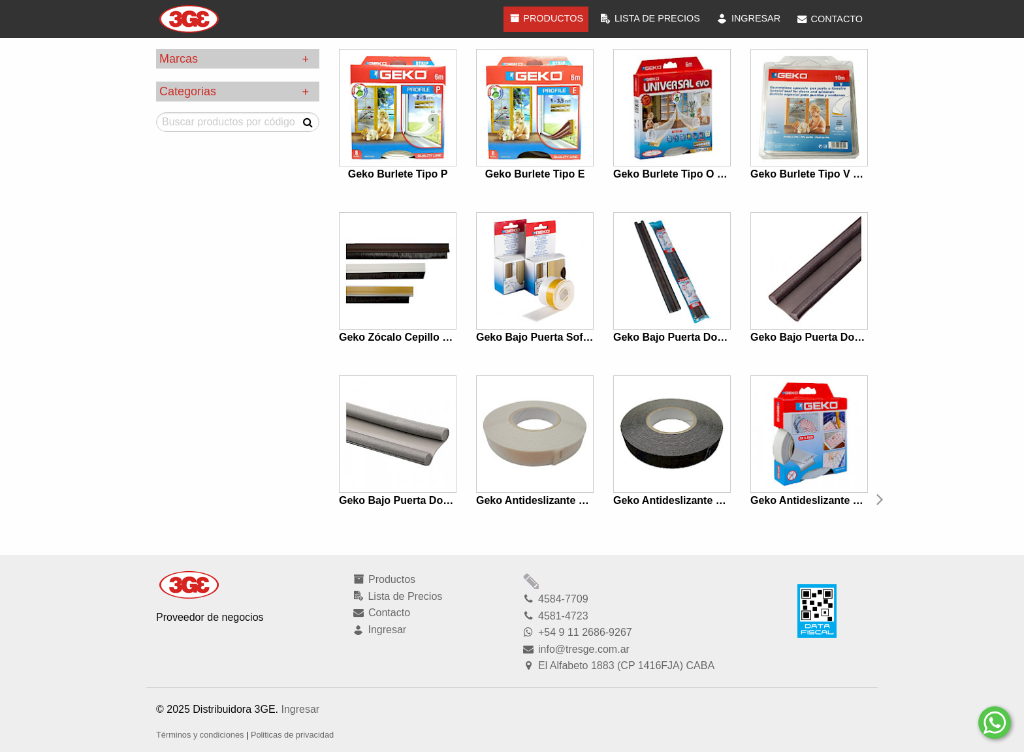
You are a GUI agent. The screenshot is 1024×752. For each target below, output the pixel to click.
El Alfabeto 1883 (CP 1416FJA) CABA (618, 665)
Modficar (531, 581)
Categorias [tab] (187, 91)
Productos (546, 18)
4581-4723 (555, 615)
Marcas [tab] (178, 58)
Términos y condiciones (200, 735)
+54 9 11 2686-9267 (577, 632)
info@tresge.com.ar (576, 649)
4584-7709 (555, 598)
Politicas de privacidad (292, 735)
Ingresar (300, 709)
